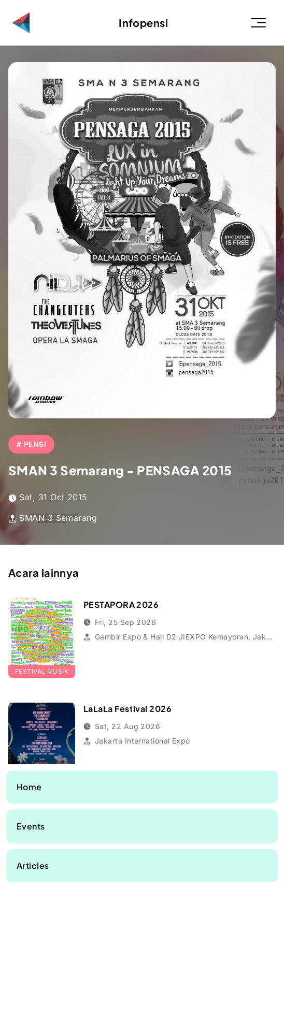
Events (31, 826)
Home (29, 786)
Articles (33, 865)
